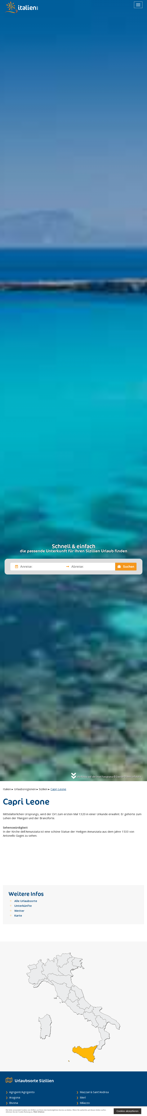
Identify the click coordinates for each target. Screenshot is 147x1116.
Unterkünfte (23, 875)
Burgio (13, 1077)
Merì (83, 1067)
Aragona (14, 1067)
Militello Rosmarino (92, 1077)
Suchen (126, 566)
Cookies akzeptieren (127, 1110)
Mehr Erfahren (85, 1112)
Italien (7, 789)
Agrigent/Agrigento (22, 1061)
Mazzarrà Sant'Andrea (94, 1061)
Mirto (83, 1083)
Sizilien (43, 789)
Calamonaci (16, 1083)
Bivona (13, 1072)
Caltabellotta (17, 1088)
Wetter (19, 880)
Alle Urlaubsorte (25, 870)
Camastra (15, 1094)
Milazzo (85, 1072)
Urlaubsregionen (25, 789)
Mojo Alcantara (89, 1088)
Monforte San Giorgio (94, 1094)
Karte (18, 885)
